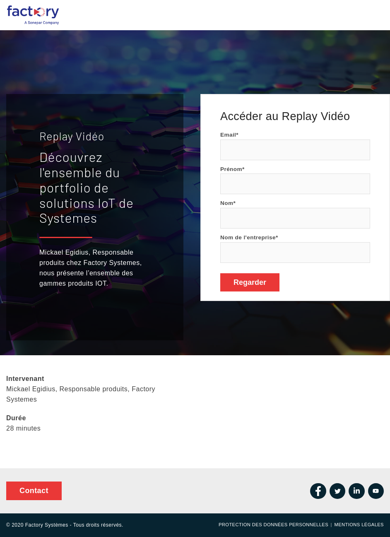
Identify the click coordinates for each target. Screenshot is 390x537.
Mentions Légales (359, 524)
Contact (33, 490)
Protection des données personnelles (273, 524)
